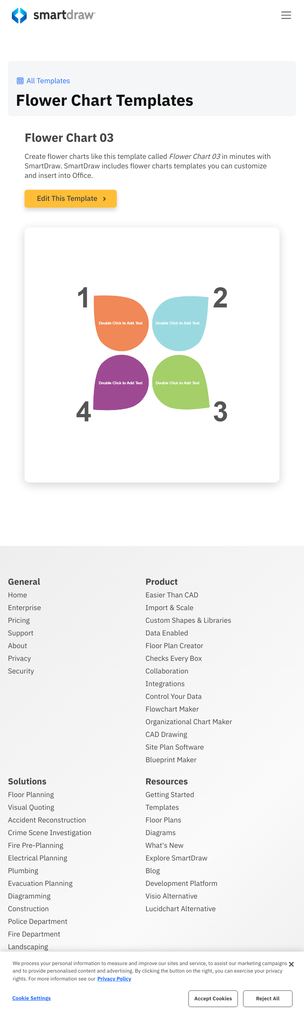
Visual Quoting (31, 807)
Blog (153, 870)
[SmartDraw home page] (53, 15)
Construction (28, 908)
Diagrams (161, 832)
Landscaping (28, 946)
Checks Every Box (174, 658)
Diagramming (29, 895)
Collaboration (167, 670)
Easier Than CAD (172, 594)
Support (21, 632)
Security (21, 670)
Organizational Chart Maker (189, 721)
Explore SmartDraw (176, 857)
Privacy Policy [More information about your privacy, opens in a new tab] (114, 978)
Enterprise (24, 607)
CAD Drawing (166, 734)
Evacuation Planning (40, 883)
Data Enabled (167, 632)
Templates (162, 807)
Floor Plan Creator (174, 645)
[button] (286, 15)
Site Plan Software (175, 747)
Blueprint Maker (171, 759)
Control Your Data (174, 696)
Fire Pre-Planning (35, 845)
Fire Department (34, 934)
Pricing (19, 620)
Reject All (268, 998)
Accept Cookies (213, 998)
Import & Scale (170, 607)
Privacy (19, 658)
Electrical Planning (37, 857)
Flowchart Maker (172, 708)
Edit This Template (67, 198)
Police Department (37, 921)
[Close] (291, 964)
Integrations (165, 683)
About (17, 645)
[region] (152, 982)
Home (17, 594)
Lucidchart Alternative (181, 908)
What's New (165, 845)
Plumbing (23, 870)
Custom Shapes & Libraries (189, 620)
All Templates (43, 80)
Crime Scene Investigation (49, 832)
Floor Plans (163, 819)
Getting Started (170, 794)
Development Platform (182, 883)
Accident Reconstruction (47, 819)
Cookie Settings (31, 998)
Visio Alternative (172, 895)
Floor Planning (31, 794)
